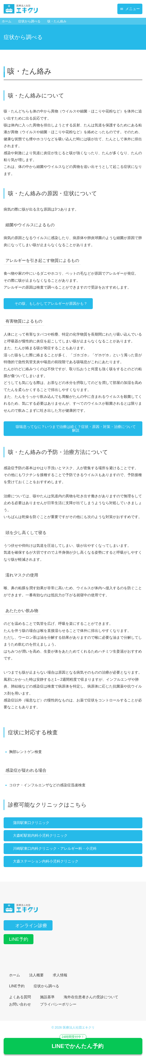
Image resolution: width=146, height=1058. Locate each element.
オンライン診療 (28, 925)
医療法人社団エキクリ (79, 1027)
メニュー (130, 9)
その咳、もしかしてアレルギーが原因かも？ (48, 303)
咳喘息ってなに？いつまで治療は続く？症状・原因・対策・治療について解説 (72, 428)
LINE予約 (18, 939)
